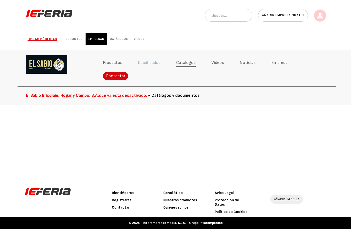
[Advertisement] (175, 144)
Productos (73, 39)
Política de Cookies (231, 212)
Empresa (279, 62)
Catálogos (119, 39)
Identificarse (123, 193)
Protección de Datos (227, 202)
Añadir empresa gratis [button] (283, 15)
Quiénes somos (175, 207)
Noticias (248, 62)
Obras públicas (42, 39)
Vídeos (139, 39)
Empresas (96, 39)
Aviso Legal (224, 193)
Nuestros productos (180, 200)
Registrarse (122, 200)
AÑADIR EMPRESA (286, 199)
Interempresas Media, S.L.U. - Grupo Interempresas (183, 223)
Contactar (115, 76)
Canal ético (173, 193)
